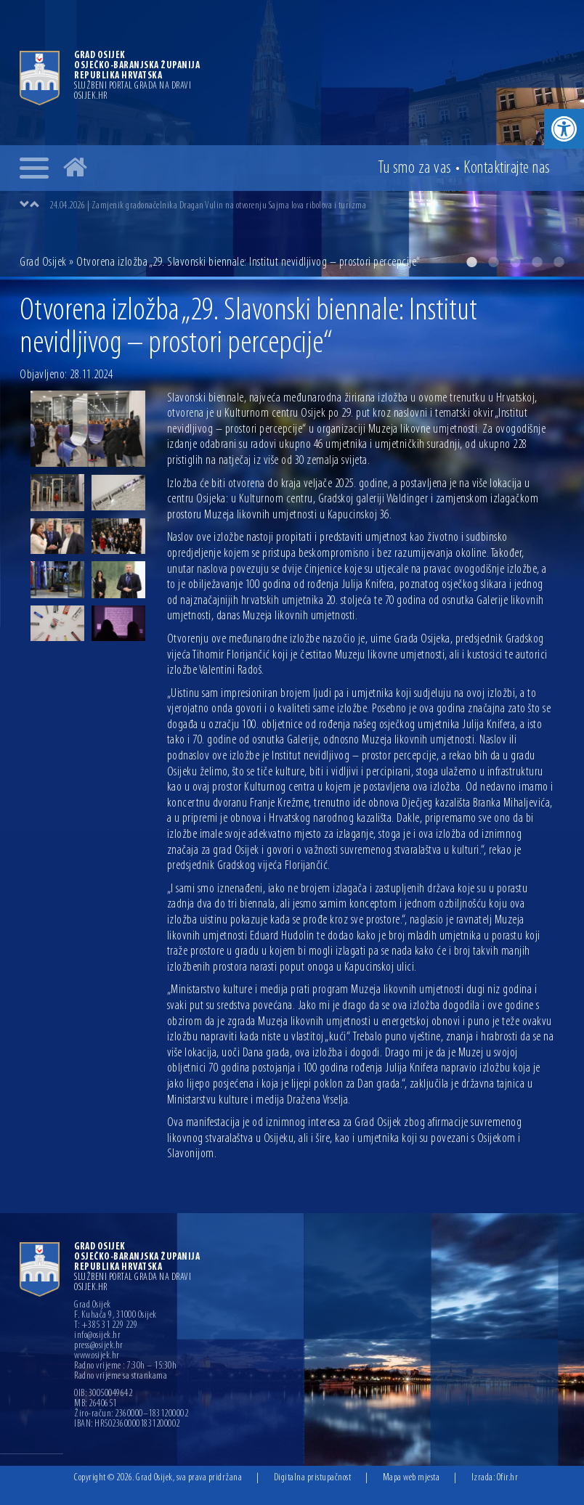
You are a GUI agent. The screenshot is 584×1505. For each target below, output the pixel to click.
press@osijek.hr (98, 1346)
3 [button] (515, 262)
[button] (564, 129)
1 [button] (471, 262)
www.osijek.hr (97, 1356)
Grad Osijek (43, 262)
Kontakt (507, 168)
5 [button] (558, 262)
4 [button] (537, 262)
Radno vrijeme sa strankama (120, 1376)
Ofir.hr (508, 1477)
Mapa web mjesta (411, 1477)
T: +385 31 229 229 (105, 1326)
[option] (292, 138)
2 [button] (493, 262)
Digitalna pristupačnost (313, 1477)
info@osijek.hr (97, 1336)
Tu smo (415, 168)
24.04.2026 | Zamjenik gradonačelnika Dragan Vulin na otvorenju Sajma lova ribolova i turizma (207, 205)
